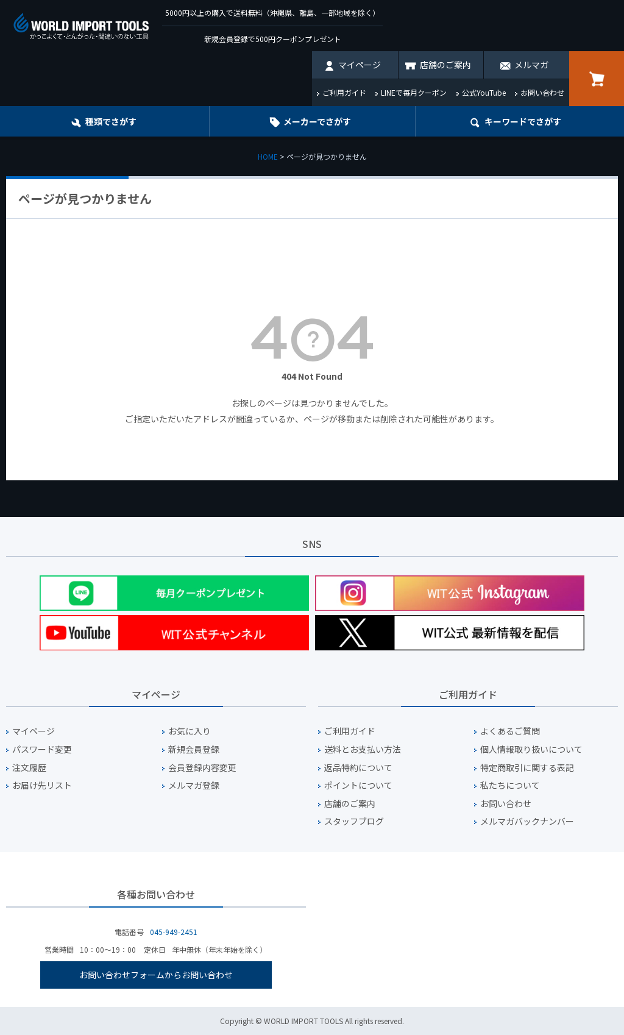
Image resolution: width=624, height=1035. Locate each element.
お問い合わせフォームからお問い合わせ (156, 975)
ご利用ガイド (344, 92)
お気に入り (189, 731)
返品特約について (358, 768)
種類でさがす (110, 121)
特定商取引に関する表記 (527, 768)
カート (596, 78)
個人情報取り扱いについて (531, 749)
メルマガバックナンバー (527, 821)
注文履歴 (29, 768)
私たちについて (510, 785)
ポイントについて (358, 785)
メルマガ (531, 65)
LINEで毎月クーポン (414, 92)
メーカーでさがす (317, 121)
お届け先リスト (42, 785)
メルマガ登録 (193, 785)
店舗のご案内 (445, 65)
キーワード (522, 121)
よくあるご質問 (510, 731)
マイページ (359, 65)
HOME (268, 156)
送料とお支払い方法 (362, 749)
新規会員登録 (193, 749)
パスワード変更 (42, 749)
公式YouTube (484, 92)
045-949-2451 (173, 932)
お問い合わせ (542, 92)
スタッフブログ (354, 821)
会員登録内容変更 (202, 768)
